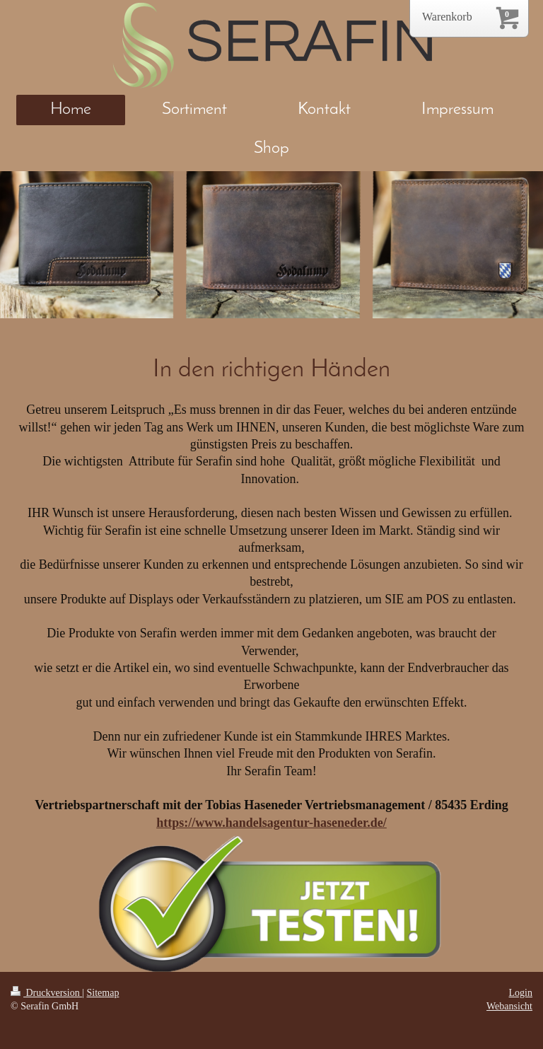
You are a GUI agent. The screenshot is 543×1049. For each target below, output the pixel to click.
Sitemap (103, 992)
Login (520, 992)
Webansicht (509, 1006)
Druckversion (46, 992)
